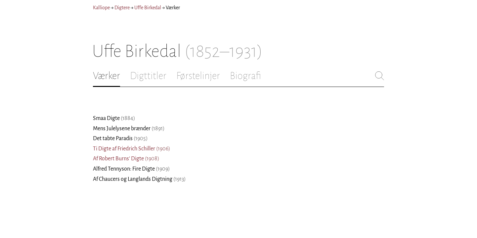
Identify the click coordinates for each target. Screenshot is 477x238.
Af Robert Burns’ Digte (126, 159)
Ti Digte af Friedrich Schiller (131, 149)
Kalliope (101, 7)
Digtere (122, 7)
